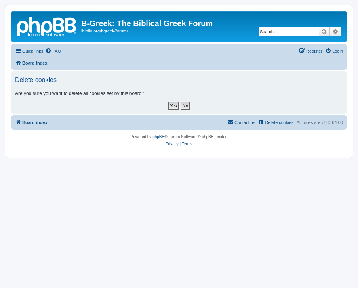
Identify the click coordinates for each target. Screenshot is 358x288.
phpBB (158, 137)
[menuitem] (53, 51)
